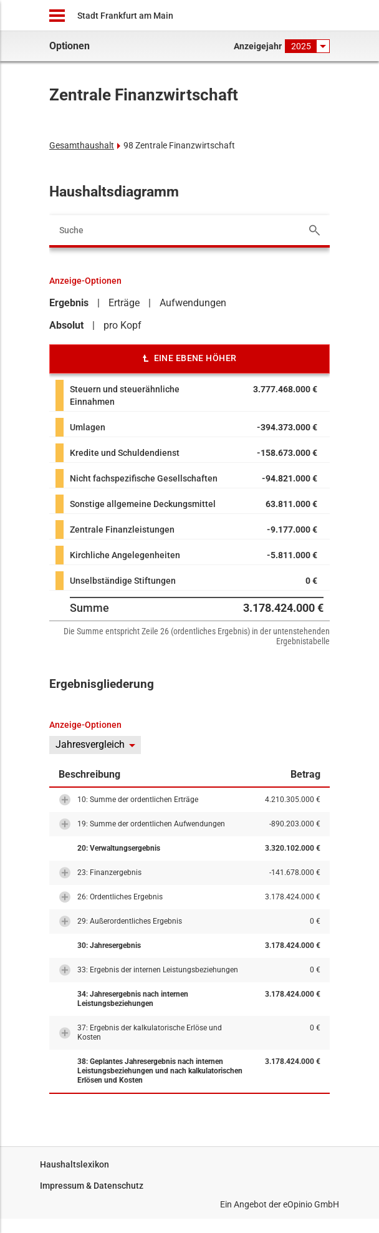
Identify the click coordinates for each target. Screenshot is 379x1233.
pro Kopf (122, 325)
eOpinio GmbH (311, 1204)
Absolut (66, 325)
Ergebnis (69, 303)
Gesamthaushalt (81, 145)
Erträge (124, 303)
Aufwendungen (193, 303)
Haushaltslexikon (74, 1164)
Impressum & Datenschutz (91, 1186)
